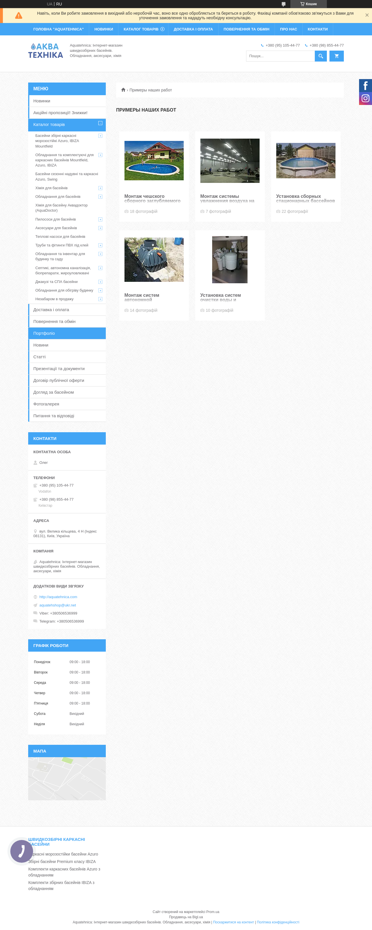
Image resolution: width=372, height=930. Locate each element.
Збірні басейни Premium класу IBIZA (62, 861)
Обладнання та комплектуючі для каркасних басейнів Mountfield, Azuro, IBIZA (64, 160)
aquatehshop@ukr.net (57, 605)
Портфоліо (44, 333)
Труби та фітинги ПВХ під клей (61, 245)
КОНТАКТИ (318, 29)
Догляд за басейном (53, 392)
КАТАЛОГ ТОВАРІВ (141, 29)
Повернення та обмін (54, 321)
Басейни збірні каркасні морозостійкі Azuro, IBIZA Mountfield (57, 140)
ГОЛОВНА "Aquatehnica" (58, 29)
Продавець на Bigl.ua (186, 917)
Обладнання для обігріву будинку (64, 290)
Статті (39, 356)
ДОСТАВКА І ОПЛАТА (193, 29)
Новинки (41, 100)
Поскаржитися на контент (233, 922)
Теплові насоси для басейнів (60, 236)
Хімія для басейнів (51, 188)
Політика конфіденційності (278, 922)
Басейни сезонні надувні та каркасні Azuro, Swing (66, 176)
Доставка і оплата (51, 309)
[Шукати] (321, 56)
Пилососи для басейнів (55, 219)
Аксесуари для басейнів (56, 228)
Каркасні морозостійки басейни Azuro (63, 854)
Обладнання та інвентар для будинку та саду (60, 256)
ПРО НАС (288, 29)
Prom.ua (212, 912)
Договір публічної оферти (58, 380)
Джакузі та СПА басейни (56, 282)
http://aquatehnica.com (58, 597)
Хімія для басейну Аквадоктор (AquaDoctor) (61, 208)
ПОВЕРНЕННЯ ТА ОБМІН (246, 29)
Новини (40, 344)
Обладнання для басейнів (57, 196)
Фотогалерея (46, 403)
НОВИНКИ (103, 29)
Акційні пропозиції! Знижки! (60, 112)
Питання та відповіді (53, 415)
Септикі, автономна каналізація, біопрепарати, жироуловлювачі (63, 270)
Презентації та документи (59, 368)
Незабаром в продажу (54, 299)
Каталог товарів (49, 124)
